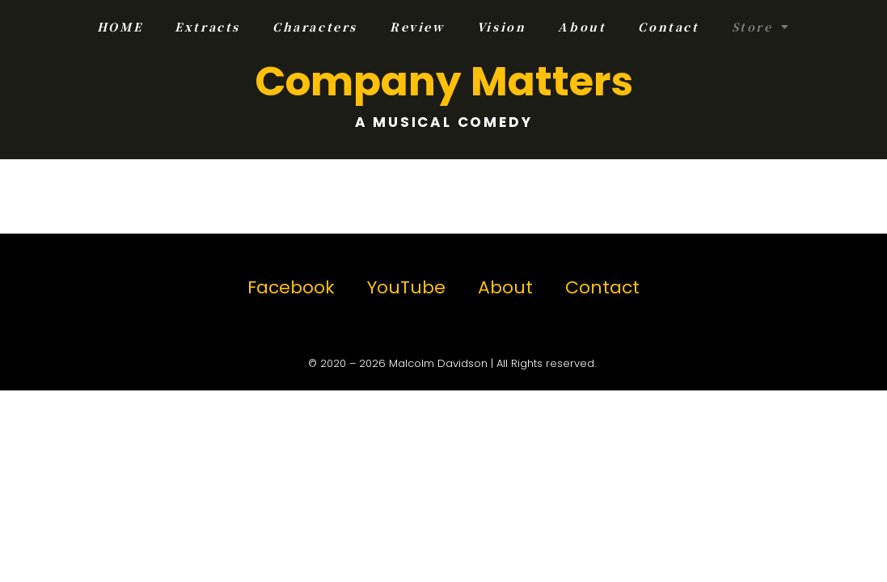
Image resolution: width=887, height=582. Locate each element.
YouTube (406, 287)
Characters (314, 27)
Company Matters (444, 81)
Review (417, 27)
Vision (501, 27)
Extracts (207, 27)
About (582, 27)
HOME (119, 27)
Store (761, 26)
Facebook (291, 287)
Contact (668, 27)
